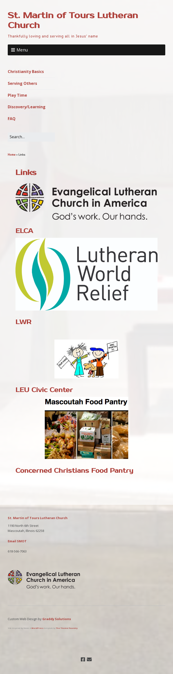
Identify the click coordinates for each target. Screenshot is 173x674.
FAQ (11, 118)
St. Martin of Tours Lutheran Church (73, 20)
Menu (22, 50)
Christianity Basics (26, 71)
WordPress (37, 628)
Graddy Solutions (56, 619)
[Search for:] (31, 137)
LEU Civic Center (44, 390)
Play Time (17, 95)
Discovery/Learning (26, 106)
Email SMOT (17, 541)
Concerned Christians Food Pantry (74, 470)
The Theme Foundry (66, 628)
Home (11, 154)
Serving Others (22, 83)
